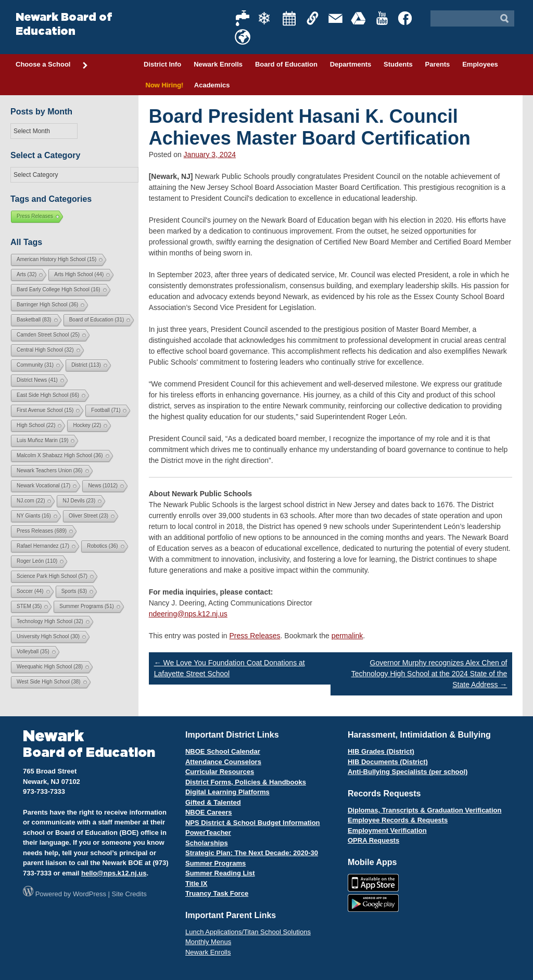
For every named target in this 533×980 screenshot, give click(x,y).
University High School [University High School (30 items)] (48, 636)
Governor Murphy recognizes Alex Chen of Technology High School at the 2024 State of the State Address (429, 674)
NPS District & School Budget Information (252, 823)
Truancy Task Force (216, 893)
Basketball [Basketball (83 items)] (34, 320)
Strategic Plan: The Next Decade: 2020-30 (251, 853)
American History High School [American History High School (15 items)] (56, 259)
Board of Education (286, 64)
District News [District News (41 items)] (37, 380)
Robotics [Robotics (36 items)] (102, 546)
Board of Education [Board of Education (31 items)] (96, 320)
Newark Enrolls (218, 64)
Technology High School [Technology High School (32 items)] (50, 621)
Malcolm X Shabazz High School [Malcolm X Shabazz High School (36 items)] (60, 455)
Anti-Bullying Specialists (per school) (407, 772)
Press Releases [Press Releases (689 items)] (42, 531)
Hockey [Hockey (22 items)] (87, 425)
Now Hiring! (163, 85)
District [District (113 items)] (86, 365)
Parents (437, 64)
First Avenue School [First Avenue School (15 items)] (45, 410)
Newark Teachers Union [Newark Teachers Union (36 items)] (50, 470)
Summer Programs (215, 863)
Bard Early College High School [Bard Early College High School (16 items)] (58, 289)
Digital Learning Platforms (227, 792)
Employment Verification (387, 830)
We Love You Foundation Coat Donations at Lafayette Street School (229, 668)
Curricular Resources (219, 772)
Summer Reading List (220, 873)
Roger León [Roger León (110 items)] (37, 561)
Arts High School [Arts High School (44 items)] (79, 274)
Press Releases (255, 635)
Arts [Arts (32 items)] (26, 274)
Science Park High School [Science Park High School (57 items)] (52, 576)
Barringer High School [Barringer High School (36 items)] (47, 304)
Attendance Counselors (223, 762)
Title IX (196, 883)
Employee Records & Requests (398, 820)
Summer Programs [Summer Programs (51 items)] (86, 606)
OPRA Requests (373, 840)
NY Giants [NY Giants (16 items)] (34, 516)
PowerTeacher (208, 832)
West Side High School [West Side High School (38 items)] (49, 682)
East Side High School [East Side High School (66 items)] (48, 395)
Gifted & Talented (213, 802)
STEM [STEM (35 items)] (29, 606)
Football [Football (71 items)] (105, 410)
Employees (480, 64)
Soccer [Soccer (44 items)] (30, 591)
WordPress (89, 894)
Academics (212, 85)
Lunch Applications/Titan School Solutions (248, 932)
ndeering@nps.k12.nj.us (188, 614)
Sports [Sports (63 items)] (74, 591)
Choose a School (52, 65)
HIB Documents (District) (388, 762)
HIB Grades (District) (381, 751)
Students (398, 64)
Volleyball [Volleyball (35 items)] (33, 651)
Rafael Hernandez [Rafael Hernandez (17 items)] (43, 546)
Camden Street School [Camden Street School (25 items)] (48, 335)
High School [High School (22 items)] (36, 425)
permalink (347, 635)
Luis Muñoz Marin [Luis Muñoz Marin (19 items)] (42, 440)
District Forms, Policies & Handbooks (245, 782)
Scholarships (206, 843)
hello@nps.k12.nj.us (113, 873)
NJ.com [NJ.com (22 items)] (31, 501)
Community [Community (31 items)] (35, 365)
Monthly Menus (208, 942)
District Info (162, 64)
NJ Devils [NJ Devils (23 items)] (78, 501)
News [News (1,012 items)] (103, 485)
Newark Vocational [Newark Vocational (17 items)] (43, 485)
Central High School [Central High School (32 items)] (45, 350)
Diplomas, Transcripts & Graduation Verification (424, 810)
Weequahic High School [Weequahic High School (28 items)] (50, 666)
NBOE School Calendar (222, 751)
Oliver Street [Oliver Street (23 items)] (88, 516)
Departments (350, 64)
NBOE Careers (208, 812)
